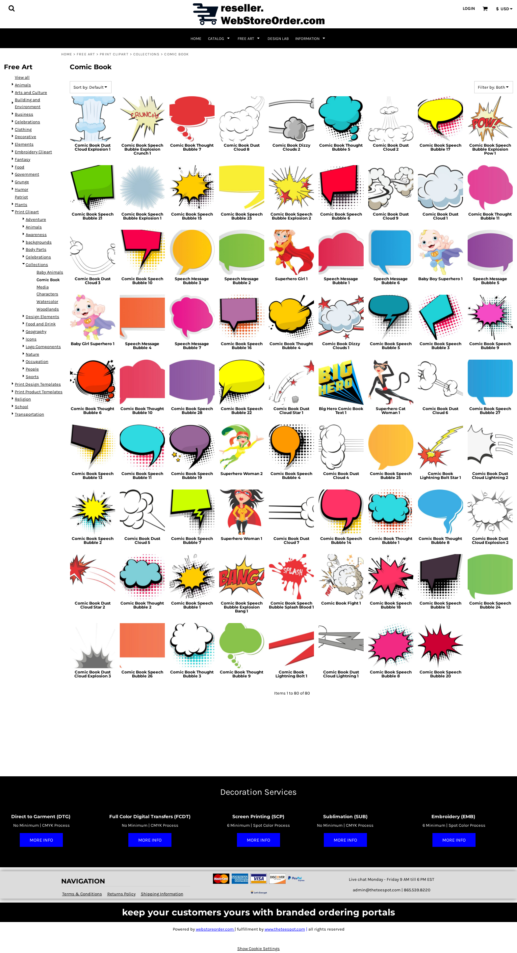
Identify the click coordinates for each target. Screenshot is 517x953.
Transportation (29, 414)
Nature (32, 354)
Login (469, 8)
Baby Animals (50, 272)
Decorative (25, 136)
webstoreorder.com (215, 929)
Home (66, 54)
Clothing (23, 129)
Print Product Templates (39, 391)
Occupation (37, 361)
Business (24, 114)
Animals (23, 84)
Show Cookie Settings (258, 948)
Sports (32, 376)
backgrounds (39, 242)
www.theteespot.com (285, 929)
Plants (21, 204)
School (21, 406)
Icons (31, 339)
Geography (36, 331)
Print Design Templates (38, 384)
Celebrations (27, 121)
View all (22, 77)
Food (19, 166)
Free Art (86, 54)
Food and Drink (41, 323)
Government (27, 174)
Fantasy (22, 159)
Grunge (22, 181)
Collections (146, 54)
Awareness (36, 234)
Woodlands (48, 309)
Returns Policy (121, 893)
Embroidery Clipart (33, 151)
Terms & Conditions (82, 893)
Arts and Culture (31, 92)
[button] (11, 8)
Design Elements (42, 316)
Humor (21, 189)
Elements (24, 144)
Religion (23, 399)
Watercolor (47, 301)
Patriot (21, 196)
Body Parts (36, 249)
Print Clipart (114, 54)
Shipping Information (162, 893)
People (32, 369)
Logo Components (43, 346)
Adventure (36, 219)
